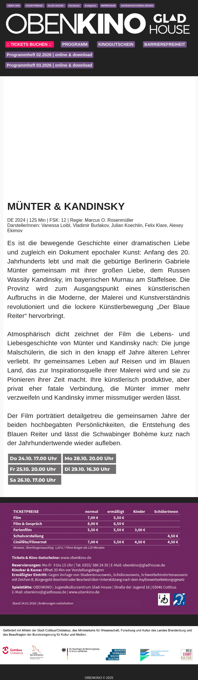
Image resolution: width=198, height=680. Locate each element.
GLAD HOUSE (56, 5)
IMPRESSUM (108, 5)
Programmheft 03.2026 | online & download (49, 65)
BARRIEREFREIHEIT (164, 44)
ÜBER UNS (14, 5)
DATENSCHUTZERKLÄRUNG (137, 5)
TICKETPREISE (34, 5)
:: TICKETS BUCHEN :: (30, 44)
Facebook (74, 5)
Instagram (90, 5)
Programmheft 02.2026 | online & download (49, 54)
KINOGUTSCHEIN (116, 44)
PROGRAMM (74, 44)
